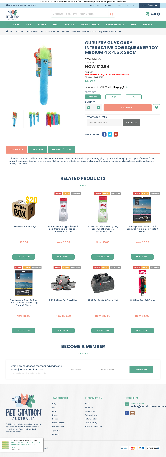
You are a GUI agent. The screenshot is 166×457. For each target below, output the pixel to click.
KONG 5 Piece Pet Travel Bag (63, 300)
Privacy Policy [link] (91, 423)
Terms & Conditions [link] (93, 426)
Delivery (108, 5)
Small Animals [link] (58, 423)
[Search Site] (111, 14)
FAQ (120, 5)
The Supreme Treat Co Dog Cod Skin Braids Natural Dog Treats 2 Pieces (24, 303)
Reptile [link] (55, 419)
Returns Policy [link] (91, 419)
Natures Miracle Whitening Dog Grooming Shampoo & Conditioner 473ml (103, 229)
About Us (94, 5)
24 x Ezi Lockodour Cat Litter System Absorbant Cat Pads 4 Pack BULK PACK (25, 444)
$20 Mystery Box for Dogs (23, 226)
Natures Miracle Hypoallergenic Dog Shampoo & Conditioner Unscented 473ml (63, 229)
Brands (148, 24)
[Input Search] (80, 14)
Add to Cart (127, 107)
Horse (42, 24)
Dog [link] (54, 403)
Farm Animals (115, 24)
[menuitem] (104, 134)
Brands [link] (55, 434)
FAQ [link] (87, 403)
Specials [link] (56, 430)
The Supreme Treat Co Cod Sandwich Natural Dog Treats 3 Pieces (142, 229)
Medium (93, 96)
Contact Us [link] (90, 411)
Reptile (69, 24)
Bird (55, 24)
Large (113, 96)
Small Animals (90, 24)
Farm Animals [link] (58, 426)
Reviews (61, 149)
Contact (131, 5)
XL (134, 96)
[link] (127, 412)
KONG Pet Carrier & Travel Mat (103, 300)
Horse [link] (55, 415)
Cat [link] (53, 407)
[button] (156, 107)
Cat (28, 24)
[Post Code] (104, 122)
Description (16, 149)
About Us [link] (89, 407)
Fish (133, 24)
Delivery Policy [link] (91, 415)
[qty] (93, 107)
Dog (16, 24)
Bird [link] (54, 411)
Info (126, 87)
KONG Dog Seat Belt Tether (142, 300)
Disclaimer (37, 149)
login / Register (149, 5)
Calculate (131, 122)
